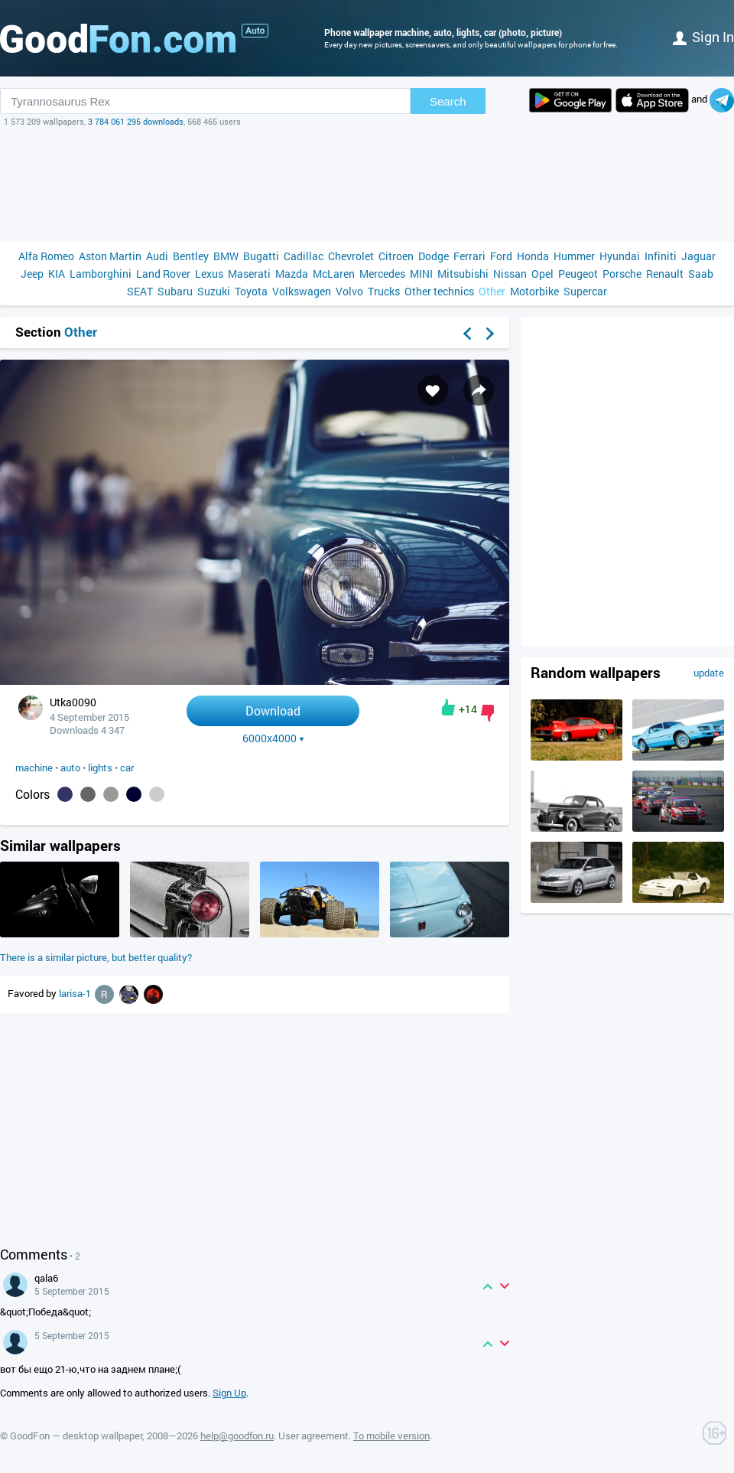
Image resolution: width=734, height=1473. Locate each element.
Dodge (433, 256)
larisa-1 (76, 993)
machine (34, 767)
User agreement (313, 1435)
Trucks (384, 291)
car (127, 767)
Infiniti (661, 256)
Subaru (175, 291)
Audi (157, 256)
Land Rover (163, 273)
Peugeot (578, 273)
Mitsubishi (463, 273)
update (708, 672)
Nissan (510, 273)
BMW (226, 256)
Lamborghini (101, 273)
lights (100, 767)
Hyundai (619, 256)
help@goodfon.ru (237, 1435)
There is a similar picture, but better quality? (96, 957)
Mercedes (382, 273)
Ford (501, 256)
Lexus (209, 273)
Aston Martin (110, 256)
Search (448, 101)
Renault (665, 273)
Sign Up (229, 1393)
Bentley (191, 256)
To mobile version (391, 1435)
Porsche (621, 273)
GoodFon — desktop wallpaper (76, 1435)
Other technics (439, 291)
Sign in (703, 37)
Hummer (574, 256)
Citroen (396, 256)
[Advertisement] (367, 184)
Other (492, 291)
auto (70, 767)
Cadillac (303, 256)
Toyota (251, 291)
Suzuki (213, 291)
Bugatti (261, 256)
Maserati (249, 273)
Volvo (349, 291)
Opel (542, 273)
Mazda (291, 273)
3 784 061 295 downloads (136, 121)
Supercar (585, 291)
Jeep (32, 273)
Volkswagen (301, 291)
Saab (700, 273)
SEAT (140, 291)
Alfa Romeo (46, 256)
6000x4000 (273, 738)
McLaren (334, 273)
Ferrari (469, 256)
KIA (56, 273)
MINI (421, 273)
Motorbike (534, 291)
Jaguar (698, 256)
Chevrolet (351, 256)
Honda (533, 256)
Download (272, 710)
